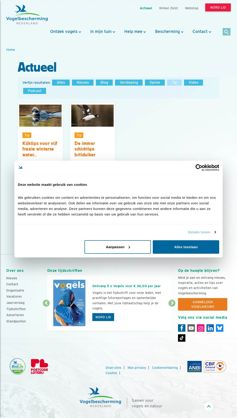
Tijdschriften (16, 309)
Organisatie (15, 290)
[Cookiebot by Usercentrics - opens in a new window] (199, 167)
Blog (104, 82)
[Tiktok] (181, 338)
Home (10, 49)
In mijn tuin (101, 31)
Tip (174, 82)
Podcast (34, 91)
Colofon (111, 373)
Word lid (103, 317)
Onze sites (114, 368)
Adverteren (15, 315)
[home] (27, 15)
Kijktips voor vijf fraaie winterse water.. (39, 149)
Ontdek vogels (64, 31)
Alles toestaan (186, 247)
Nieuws (83, 82)
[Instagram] (200, 328)
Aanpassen (118, 247)
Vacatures (14, 296)
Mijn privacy (137, 368)
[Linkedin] (210, 328)
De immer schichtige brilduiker (85, 149)
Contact (200, 31)
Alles (61, 82)
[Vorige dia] (46, 317)
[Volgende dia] (172, 317)
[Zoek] (227, 32)
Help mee (133, 31)
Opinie (155, 82)
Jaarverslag (15, 303)
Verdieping (129, 82)
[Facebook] (181, 328)
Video (193, 82)
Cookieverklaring (165, 368)
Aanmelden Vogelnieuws (202, 304)
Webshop (191, 8)
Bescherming (167, 31)
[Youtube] (191, 328)
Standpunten (16, 321)
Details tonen (199, 232)
